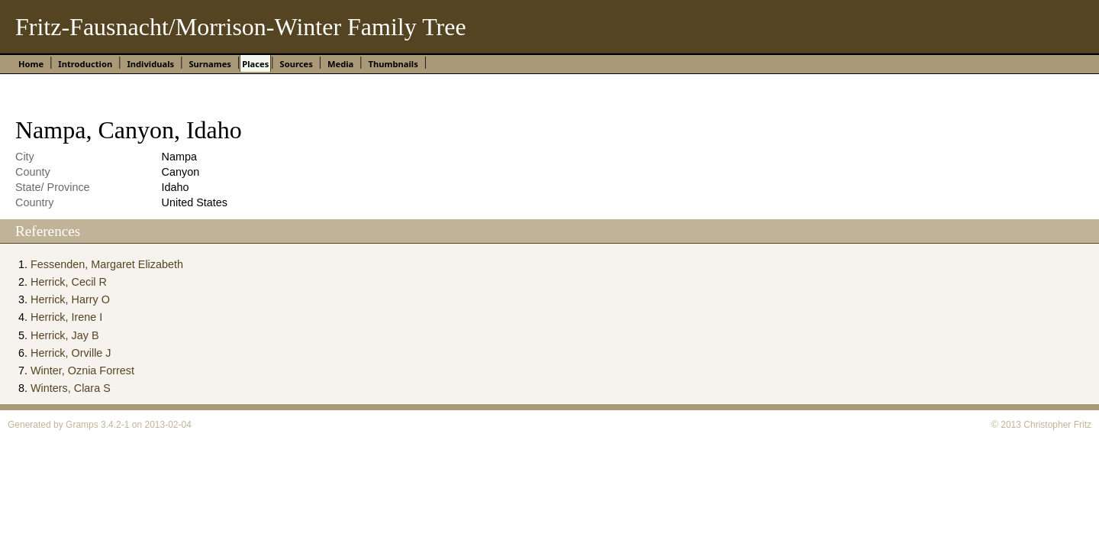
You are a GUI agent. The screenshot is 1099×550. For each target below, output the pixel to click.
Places (255, 64)
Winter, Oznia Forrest (82, 370)
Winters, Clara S (71, 388)
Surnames (210, 64)
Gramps (82, 424)
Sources (295, 64)
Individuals (150, 64)
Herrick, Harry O (70, 299)
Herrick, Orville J (71, 353)
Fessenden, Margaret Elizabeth (107, 264)
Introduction (85, 64)
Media (340, 64)
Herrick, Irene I (66, 317)
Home (31, 64)
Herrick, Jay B (65, 335)
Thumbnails (393, 64)
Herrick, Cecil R (69, 282)
